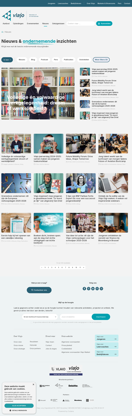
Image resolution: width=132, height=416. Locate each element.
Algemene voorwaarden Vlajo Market (76, 352)
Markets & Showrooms (106, 3)
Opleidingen (18, 23)
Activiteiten (84, 60)
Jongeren (51, 3)
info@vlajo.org (87, 408)
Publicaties (68, 60)
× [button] (33, 384)
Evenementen (33, 23)
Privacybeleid (67, 345)
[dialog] (19, 398)
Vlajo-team (50, 342)
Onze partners (35, 348)
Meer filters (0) (101, 60)
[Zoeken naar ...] (80, 23)
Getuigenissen (58, 23)
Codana (71, 411)
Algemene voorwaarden (71, 342)
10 (76, 267)
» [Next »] (83, 267)
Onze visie (18, 342)
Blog (33, 60)
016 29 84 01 (99, 408)
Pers (119, 3)
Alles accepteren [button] (19, 406)
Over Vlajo (91, 3)
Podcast (44, 60)
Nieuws (45, 23)
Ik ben (6, 60)
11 (80, 267)
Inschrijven (101, 317)
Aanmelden (104, 23)
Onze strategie (19, 349)
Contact (127, 3)
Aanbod (6, 23)
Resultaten (34, 342)
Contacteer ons (39, 290)
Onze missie (18, 345)
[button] (19, 410)
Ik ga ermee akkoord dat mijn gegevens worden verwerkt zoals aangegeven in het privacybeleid (67, 322)
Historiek (33, 345)
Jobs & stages (51, 349)
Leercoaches (63, 3)
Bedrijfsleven (76, 3)
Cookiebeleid (67, 349)
